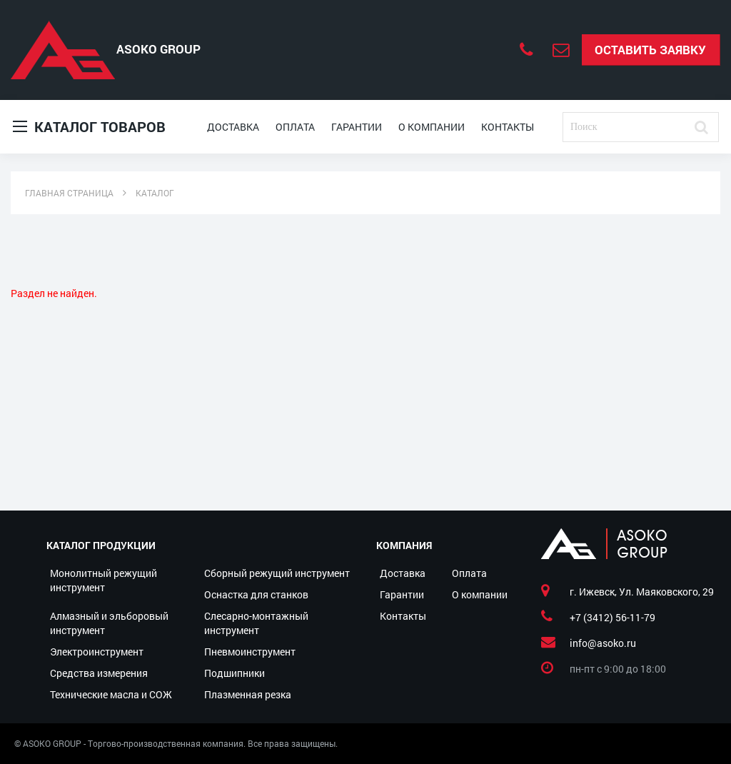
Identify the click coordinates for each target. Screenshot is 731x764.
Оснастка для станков (256, 594)
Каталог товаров (89, 126)
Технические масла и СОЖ (111, 694)
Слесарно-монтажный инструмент (256, 623)
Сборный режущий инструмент (277, 573)
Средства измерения (99, 673)
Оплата (295, 127)
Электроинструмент (96, 651)
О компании (431, 127)
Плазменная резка (247, 694)
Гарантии (356, 127)
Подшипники (234, 673)
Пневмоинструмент (250, 651)
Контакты (507, 127)
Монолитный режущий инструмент (103, 580)
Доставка (233, 127)
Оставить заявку (650, 49)
